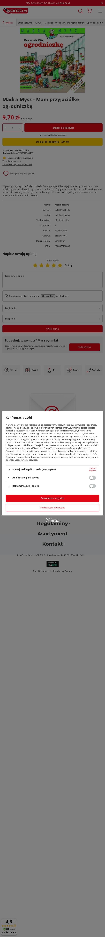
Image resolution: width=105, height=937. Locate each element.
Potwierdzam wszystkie (52, 498)
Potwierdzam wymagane (52, 507)
